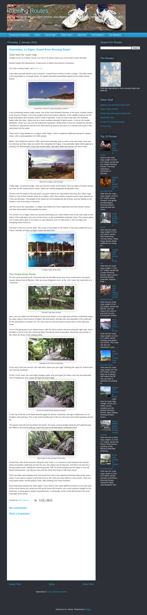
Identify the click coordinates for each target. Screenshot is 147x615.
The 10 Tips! (51, 35)
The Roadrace (97, 35)
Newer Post (15, 584)
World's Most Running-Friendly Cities (115, 113)
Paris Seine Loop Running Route (115, 325)
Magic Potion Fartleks (109, 109)
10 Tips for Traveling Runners (112, 122)
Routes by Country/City (19, 35)
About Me (82, 35)
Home (37, 35)
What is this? (66, 35)
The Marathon (115, 35)
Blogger (87, 609)
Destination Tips (107, 117)
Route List (38, 68)
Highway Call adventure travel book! (115, 105)
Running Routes (27, 10)
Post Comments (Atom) (57, 592)
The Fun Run (105, 126)
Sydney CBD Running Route (115, 392)
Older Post (88, 584)
